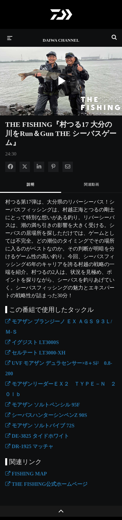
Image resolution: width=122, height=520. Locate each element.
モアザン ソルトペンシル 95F (42, 404)
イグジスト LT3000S (32, 342)
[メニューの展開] (9, 37)
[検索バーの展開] (114, 34)
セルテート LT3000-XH (35, 352)
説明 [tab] (30, 184)
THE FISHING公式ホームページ (46, 484)
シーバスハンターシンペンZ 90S (46, 415)
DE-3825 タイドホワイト (37, 436)
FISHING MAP (26, 473)
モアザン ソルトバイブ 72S (40, 425)
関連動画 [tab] (91, 184)
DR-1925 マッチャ (29, 446)
